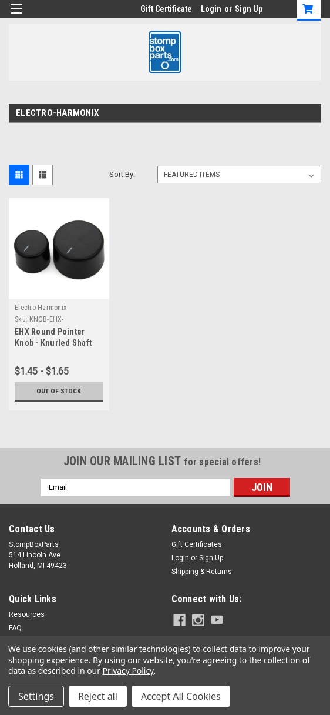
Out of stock (59, 391)
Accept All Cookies (181, 696)
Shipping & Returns (201, 571)
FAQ (15, 628)
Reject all (97, 696)
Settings (36, 696)
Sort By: (122, 174)
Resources (27, 614)
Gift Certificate (166, 9)
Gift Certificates (196, 544)
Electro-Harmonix (40, 307)
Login (211, 9)
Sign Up (248, 9)
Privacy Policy (128, 670)
